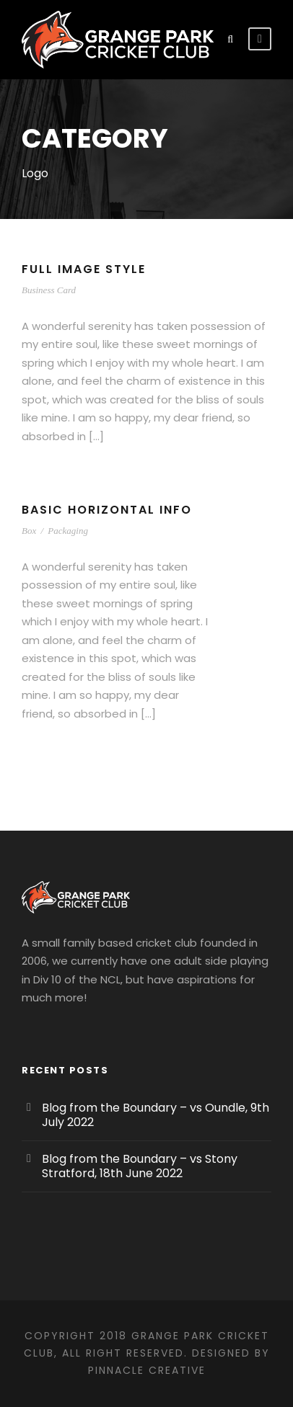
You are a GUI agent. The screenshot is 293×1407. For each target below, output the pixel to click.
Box (29, 530)
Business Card (49, 290)
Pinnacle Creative (147, 1370)
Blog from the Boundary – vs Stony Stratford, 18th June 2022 (139, 1166)
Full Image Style (88, 269)
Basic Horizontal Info (109, 510)
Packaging (68, 530)
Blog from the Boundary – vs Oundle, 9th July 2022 (155, 1114)
